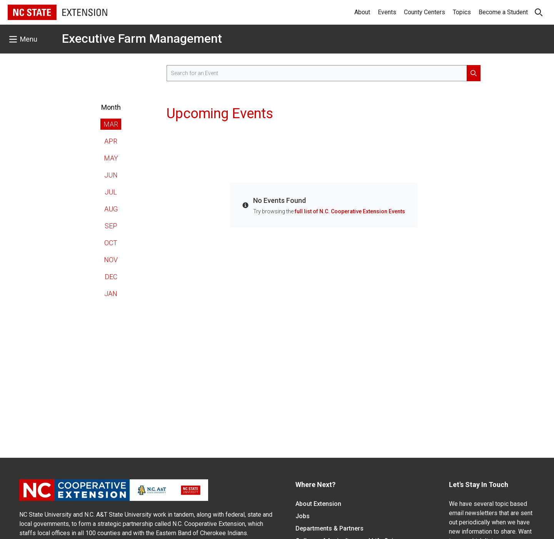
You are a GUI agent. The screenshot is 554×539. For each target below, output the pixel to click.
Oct (110, 243)
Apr (110, 141)
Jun (111, 175)
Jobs (302, 516)
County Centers (424, 12)
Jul (111, 192)
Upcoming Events (220, 113)
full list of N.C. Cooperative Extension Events (350, 211)
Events (387, 12)
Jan (110, 294)
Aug (111, 209)
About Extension (318, 503)
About (362, 12)
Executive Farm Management (142, 38)
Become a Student (503, 12)
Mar (110, 124)
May (111, 158)
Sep (111, 226)
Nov (111, 260)
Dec (111, 277)
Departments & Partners (329, 528)
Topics (462, 12)
